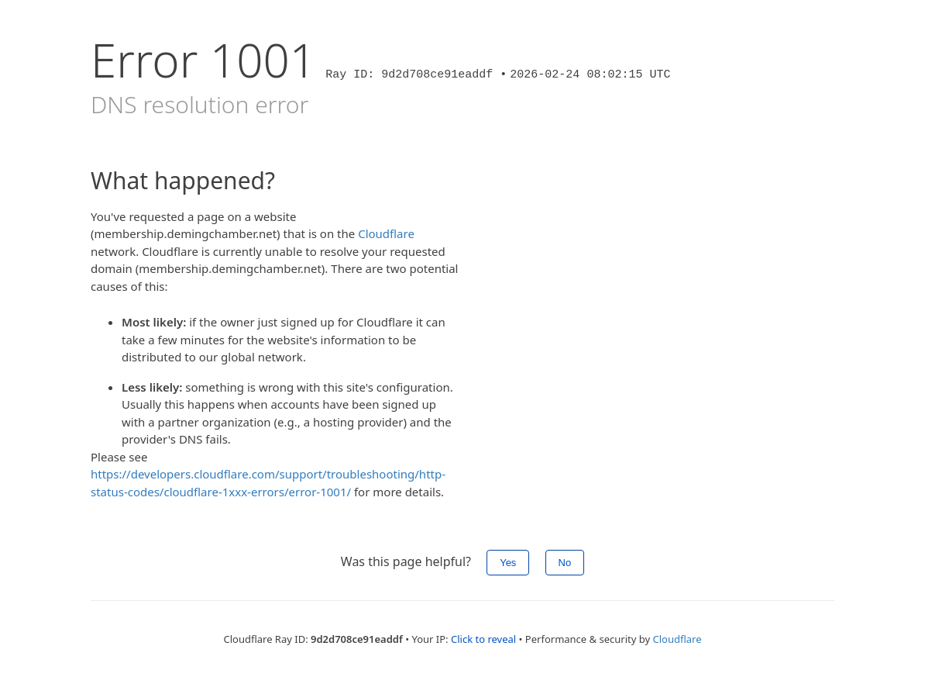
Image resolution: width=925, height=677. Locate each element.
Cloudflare (386, 233)
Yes (508, 562)
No (565, 562)
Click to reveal (483, 639)
